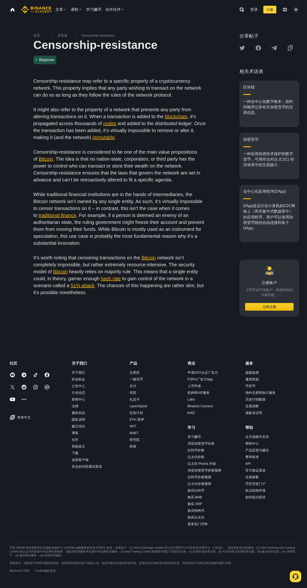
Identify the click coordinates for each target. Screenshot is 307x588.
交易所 (135, 372)
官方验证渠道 (255, 470)
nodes (109, 123)
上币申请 (194, 386)
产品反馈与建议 (257, 450)
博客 (75, 433)
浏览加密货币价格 (201, 443)
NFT (133, 426)
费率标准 (252, 457)
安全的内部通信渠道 (87, 466)
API (248, 464)
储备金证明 (253, 413)
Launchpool (138, 406)
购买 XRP (195, 504)
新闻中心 (78, 399)
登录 (254, 9)
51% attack (82, 285)
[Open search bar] (240, 9)
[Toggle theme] (296, 9)
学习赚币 (194, 437)
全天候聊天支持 (257, 437)
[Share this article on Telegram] (274, 48)
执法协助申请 (255, 490)
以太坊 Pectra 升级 (202, 464)
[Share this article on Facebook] (258, 48)
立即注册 (269, 307)
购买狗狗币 (196, 510)
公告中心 (78, 386)
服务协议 (78, 413)
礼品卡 (135, 399)
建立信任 (78, 426)
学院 (133, 393)
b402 (191, 413)
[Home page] (36, 9)
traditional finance (57, 215)
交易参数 (252, 477)
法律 (75, 406)
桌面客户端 (80, 460)
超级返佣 (252, 372)
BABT (134, 433)
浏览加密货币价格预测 (204, 470)
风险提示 (78, 446)
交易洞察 (252, 406)
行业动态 (78, 393)
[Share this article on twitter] (242, 48)
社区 (75, 440)
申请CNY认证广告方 (203, 372)
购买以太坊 (196, 517)
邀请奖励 (252, 379)
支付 (133, 386)
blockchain (176, 116)
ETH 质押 (137, 419)
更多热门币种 (198, 524)
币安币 (250, 386)
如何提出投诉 (255, 497)
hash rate (111, 278)
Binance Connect (200, 406)
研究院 (135, 440)
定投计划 (136, 413)
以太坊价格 (196, 457)
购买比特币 (196, 490)
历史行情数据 (255, 399)
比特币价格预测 (199, 477)
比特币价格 (196, 450)
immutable (104, 137)
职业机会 (78, 379)
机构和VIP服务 (199, 393)
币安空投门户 (255, 484)
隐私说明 (78, 419)
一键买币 (136, 379)
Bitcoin (46, 159)
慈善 (133, 446)
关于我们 (78, 372)
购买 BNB (195, 497)
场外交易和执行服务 (260, 393)
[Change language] (285, 9)
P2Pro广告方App (200, 379)
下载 (75, 453)
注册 (269, 10)
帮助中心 (252, 443)
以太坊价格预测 (199, 484)
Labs (191, 399)
